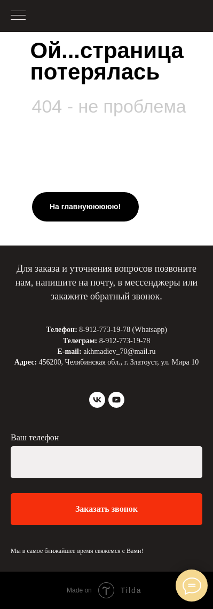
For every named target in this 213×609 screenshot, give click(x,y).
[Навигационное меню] (18, 16)
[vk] (97, 400)
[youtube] (116, 400)
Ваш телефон (35, 437)
